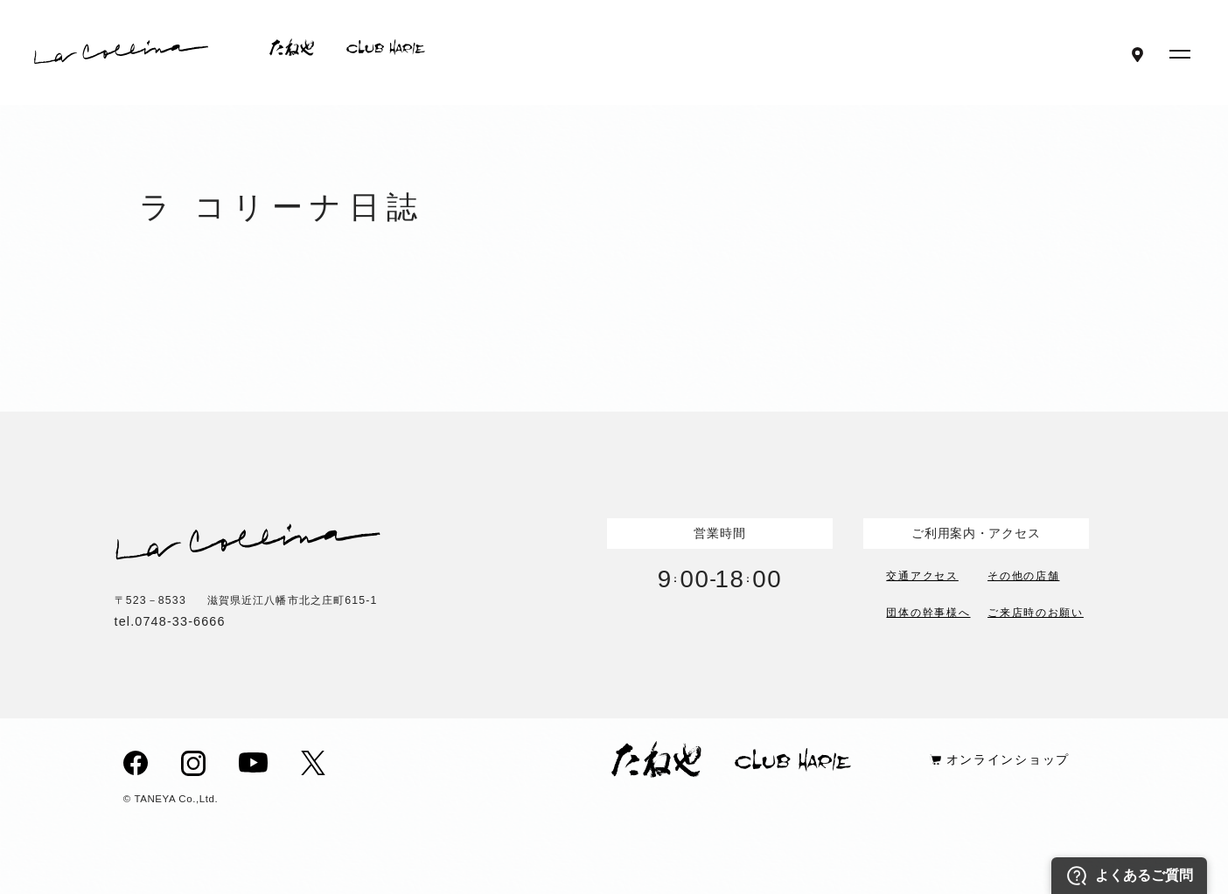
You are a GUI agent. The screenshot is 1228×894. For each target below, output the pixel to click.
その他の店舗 (1023, 574)
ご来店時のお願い (1035, 610)
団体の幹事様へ (928, 610)
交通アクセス (922, 574)
